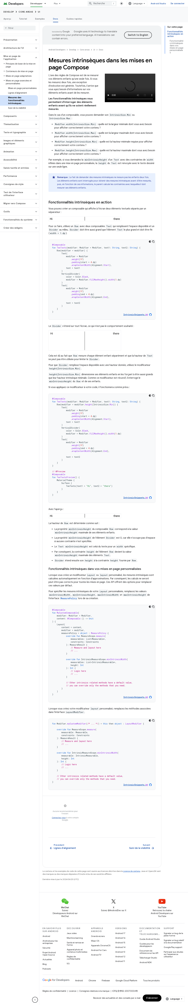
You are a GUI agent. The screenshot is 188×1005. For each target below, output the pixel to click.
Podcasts (47, 968)
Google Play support (173, 947)
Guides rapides (74, 18)
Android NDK (146, 962)
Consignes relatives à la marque (94, 991)
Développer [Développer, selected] (36, 3)
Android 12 (120, 956)
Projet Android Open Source (49, 953)
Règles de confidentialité (73, 957)
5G (68, 963)
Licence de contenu (131, 871)
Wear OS (95, 941)
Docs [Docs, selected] (55, 18)
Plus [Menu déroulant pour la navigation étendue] (56, 3)
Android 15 (120, 942)
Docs (101, 49)
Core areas (26, 11)
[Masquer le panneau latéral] (35, 1000)
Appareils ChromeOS (100, 945)
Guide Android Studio (150, 939)
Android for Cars (98, 950)
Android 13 (120, 952)
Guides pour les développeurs (147, 944)
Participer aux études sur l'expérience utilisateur (173, 954)
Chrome (92, 980)
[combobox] (102, 3)
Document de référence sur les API (149, 951)
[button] (17, 40)
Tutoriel (23, 18)
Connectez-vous (59, 818)
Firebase (106, 980)
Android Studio (158, 3)
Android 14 (120, 947)
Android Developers (56, 49)
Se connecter (178, 3)
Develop (8, 11)
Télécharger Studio (148, 957)
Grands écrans (98, 936)
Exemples (40, 18)
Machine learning (75, 938)
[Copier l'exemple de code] (153, 241)
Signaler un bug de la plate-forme (173, 934)
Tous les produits (151, 980)
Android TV (96, 954)
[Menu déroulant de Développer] (46, 3)
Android (46, 936)
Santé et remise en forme (75, 943)
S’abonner (152, 998)
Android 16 (120, 938)
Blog (45, 964)
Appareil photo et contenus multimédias (77, 950)
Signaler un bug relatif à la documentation (174, 941)
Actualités (47, 959)
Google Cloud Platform (126, 980)
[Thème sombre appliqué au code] (150, 241)
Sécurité (46, 947)
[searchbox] (19, 28)
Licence (72, 991)
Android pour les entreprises (50, 942)
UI (39, 11)
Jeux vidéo (72, 933)
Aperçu (7, 18)
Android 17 (120, 933)
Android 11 (120, 961)
